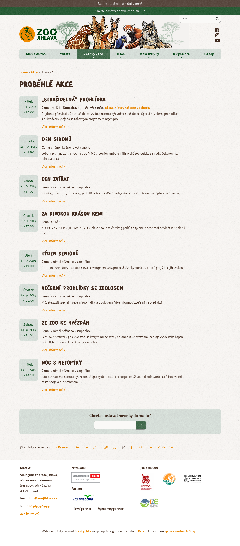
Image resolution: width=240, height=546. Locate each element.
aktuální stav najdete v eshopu (127, 107)
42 (140, 447)
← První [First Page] (61, 447)
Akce (34, 72)
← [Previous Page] (67, 447)
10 (77, 447)
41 (132, 447)
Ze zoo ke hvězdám (66, 323)
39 (114, 447)
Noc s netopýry (62, 362)
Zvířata (64, 54)
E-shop (209, 54)
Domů (23, 72)
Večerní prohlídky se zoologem (82, 288)
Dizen (142, 531)
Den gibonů (56, 139)
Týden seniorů (60, 253)
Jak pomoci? (181, 54)
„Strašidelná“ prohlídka (74, 99)
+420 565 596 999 (37, 506)
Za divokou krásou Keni (72, 213)
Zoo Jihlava (38, 34)
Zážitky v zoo (93, 54)
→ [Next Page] (151, 447)
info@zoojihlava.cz (43, 498)
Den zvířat (55, 179)
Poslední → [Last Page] (165, 447)
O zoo (121, 54)
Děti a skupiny (149, 54)
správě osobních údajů (181, 531)
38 (106, 447)
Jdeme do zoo (36, 54)
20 (86, 447)
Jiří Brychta (83, 531)
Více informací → (53, 126)
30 (94, 447)
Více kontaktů (29, 514)
